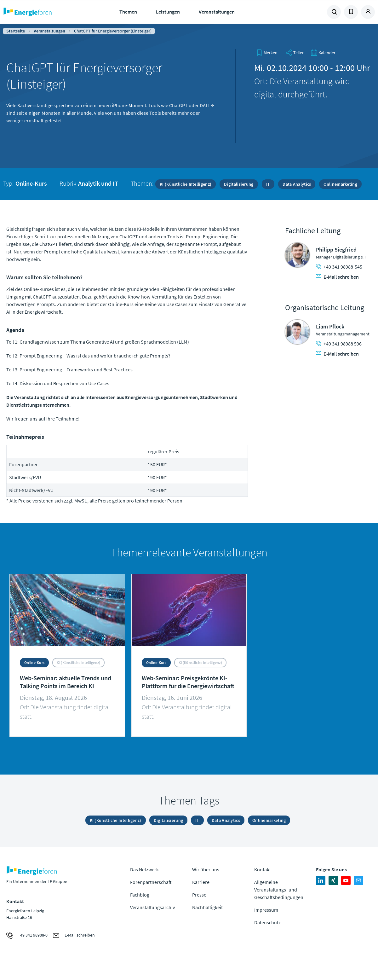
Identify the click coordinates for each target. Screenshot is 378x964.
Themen (128, 12)
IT (268, 184)
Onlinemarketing (340, 184)
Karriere (200, 882)
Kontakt (262, 869)
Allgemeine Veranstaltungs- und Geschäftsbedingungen (278, 889)
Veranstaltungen (217, 12)
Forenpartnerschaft (151, 882)
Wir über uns (205, 869)
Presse (199, 894)
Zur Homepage (44, 12)
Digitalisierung (239, 184)
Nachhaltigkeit (207, 907)
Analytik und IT (98, 183)
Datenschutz (267, 922)
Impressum (266, 910)
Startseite (15, 31)
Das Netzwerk (144, 869)
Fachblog (139, 894)
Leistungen (168, 12)
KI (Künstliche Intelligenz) (185, 184)
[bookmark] (266, 52)
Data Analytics (297, 184)
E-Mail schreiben (337, 277)
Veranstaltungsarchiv (152, 907)
